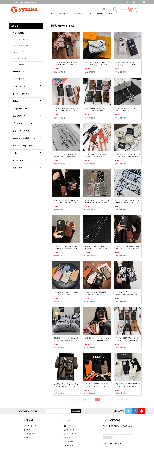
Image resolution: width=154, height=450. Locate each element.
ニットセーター (19, 52)
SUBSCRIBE (76, 411)
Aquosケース (27, 160)
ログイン (130, 2)
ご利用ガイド (68, 426)
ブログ (110, 14)
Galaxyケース (79, 14)
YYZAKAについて (30, 426)
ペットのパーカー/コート (22, 46)
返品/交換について (69, 438)
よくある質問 (68, 445)
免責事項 (27, 438)
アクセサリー (27, 167)
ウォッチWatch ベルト (27, 130)
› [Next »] (126, 399)
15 (110, 399)
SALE (91, 14)
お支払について (68, 430)
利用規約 (27, 430)
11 (93, 399)
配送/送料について (69, 434)
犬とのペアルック (20, 58)
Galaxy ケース (27, 78)
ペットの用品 (27, 32)
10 (89, 399)
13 (102, 399)
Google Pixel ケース (27, 108)
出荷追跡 (100, 14)
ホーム (52, 14)
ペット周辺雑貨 (19, 64)
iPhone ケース (27, 71)
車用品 (27, 100)
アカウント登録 (139, 2)
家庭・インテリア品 (27, 93)
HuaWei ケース (27, 85)
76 (118, 399)
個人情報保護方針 (30, 434)
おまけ (27, 152)
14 (106, 399)
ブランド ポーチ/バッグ (27, 123)
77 (123, 399)
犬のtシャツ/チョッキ (21, 39)
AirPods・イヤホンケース (27, 145)
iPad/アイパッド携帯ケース (27, 138)
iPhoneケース (64, 14)
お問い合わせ (68, 441)
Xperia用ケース (27, 115)
